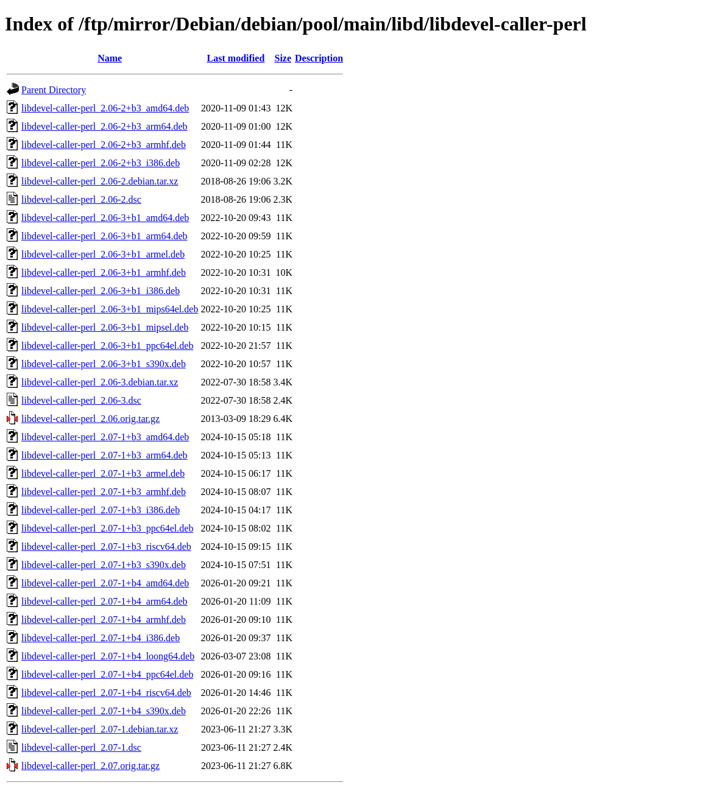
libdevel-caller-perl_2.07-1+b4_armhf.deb (103, 619)
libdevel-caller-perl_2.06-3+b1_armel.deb (103, 254)
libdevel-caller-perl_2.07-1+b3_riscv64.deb (106, 546)
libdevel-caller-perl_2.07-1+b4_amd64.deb (105, 583)
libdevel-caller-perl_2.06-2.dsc (81, 199)
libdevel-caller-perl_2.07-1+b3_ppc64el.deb (107, 528)
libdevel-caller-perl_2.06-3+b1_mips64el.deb (109, 309)
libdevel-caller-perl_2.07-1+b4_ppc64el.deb (107, 674)
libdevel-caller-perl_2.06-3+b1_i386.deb (100, 291)
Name (109, 58)
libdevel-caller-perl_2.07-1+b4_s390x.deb (103, 711)
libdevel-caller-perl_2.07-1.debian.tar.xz (99, 729)
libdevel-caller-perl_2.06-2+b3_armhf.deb (103, 144)
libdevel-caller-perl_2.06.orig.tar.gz (90, 418)
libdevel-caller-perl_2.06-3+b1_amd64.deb (105, 218)
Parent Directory (53, 90)
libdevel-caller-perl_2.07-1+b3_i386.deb (100, 510)
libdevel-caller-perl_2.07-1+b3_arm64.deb (104, 455)
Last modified (236, 58)
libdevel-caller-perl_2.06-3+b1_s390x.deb (103, 364)
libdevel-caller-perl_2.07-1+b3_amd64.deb (105, 437)
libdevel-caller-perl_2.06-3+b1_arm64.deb (104, 236)
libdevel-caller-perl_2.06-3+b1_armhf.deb (103, 272)
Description (319, 58)
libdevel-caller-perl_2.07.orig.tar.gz (90, 766)
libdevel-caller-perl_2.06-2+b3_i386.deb (100, 163)
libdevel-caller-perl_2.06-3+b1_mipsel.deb (104, 327)
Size (283, 58)
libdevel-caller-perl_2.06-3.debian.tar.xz (99, 382)
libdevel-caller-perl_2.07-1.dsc (81, 747)
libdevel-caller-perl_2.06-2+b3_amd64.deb (105, 108)
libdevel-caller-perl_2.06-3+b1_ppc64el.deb (107, 345)
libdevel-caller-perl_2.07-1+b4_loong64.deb (107, 656)
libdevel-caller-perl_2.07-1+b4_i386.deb (100, 638)
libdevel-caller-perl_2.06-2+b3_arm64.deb (104, 126)
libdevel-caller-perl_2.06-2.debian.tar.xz (99, 181)
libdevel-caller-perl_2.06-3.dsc (81, 400)
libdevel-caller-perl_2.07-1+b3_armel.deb (103, 473)
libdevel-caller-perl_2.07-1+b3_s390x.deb (103, 565)
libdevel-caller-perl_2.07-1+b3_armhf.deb (103, 492)
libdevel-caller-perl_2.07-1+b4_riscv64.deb (106, 692)
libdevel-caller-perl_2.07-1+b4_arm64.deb (104, 601)
